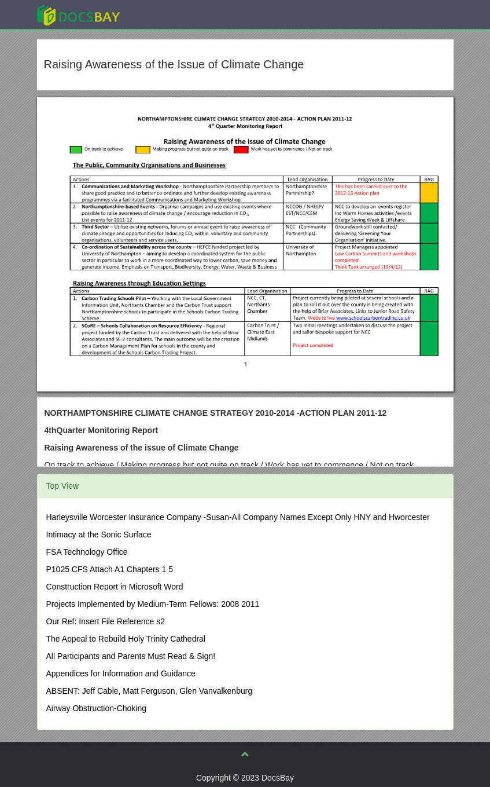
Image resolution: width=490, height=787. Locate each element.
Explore (165, 14)
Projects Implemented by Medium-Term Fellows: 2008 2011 (153, 604)
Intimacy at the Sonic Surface (99, 534)
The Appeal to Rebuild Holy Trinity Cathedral (125, 638)
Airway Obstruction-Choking (96, 708)
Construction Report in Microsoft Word (114, 586)
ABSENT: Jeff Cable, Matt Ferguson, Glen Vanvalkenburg (149, 691)
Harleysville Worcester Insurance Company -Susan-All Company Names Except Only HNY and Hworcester (238, 517)
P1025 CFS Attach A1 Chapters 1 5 (109, 569)
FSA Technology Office (87, 552)
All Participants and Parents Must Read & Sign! (131, 656)
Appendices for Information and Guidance (121, 673)
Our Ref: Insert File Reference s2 (105, 621)
